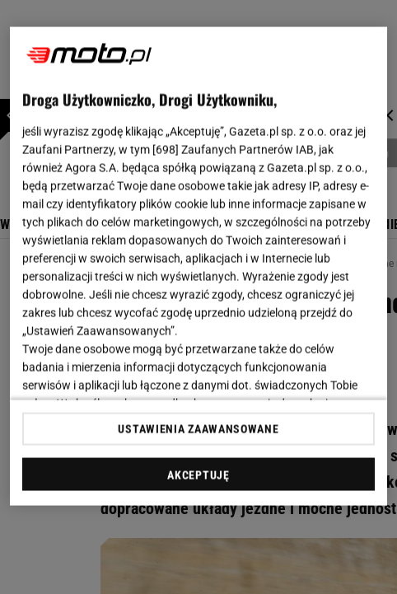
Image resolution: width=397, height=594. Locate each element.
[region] (198, 266)
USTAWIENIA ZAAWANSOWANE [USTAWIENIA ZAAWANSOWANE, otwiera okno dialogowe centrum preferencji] (198, 428)
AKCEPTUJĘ (198, 474)
